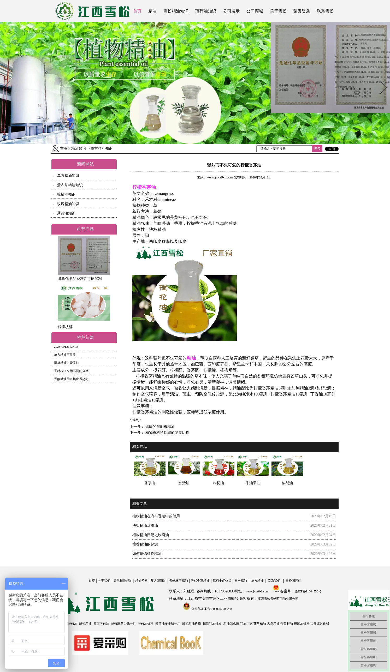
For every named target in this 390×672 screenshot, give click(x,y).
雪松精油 (240, 581)
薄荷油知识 (205, 11)
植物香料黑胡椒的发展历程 (166, 433)
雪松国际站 (293, 581)
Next (380, 79)
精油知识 (78, 149)
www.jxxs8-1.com (219, 177)
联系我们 (274, 581)
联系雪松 (325, 11)
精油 (152, 11)
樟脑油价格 (302, 623)
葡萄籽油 (286, 623)
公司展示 (231, 11)
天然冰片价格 (319, 623)
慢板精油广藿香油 (66, 363)
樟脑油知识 (66, 194)
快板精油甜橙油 (145, 525)
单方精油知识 (68, 176)
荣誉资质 (301, 11)
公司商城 (254, 11)
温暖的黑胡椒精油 (159, 427)
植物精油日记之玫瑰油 (150, 535)
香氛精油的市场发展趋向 (71, 379)
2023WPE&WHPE (66, 347)
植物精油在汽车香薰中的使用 (156, 516)
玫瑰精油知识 (68, 204)
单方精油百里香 (65, 355)
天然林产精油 (178, 581)
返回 (332, 149)
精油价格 (141, 581)
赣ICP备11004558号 (308, 591)
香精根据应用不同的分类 (71, 371)
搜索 (317, 149)
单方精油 (257, 581)
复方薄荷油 (158, 581)
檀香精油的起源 (145, 544)
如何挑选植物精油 (147, 554)
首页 (137, 11)
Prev (3, 79)
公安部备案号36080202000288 (211, 609)
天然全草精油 (200, 581)
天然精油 (273, 623)
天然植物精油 (123, 581)
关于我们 (104, 581)
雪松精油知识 (175, 11)
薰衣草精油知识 (70, 185)
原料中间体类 (222, 581)
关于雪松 (278, 11)
